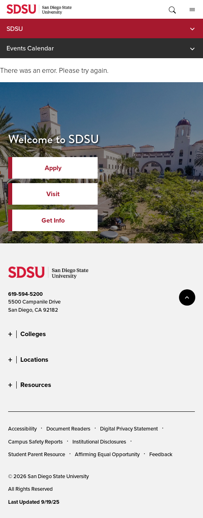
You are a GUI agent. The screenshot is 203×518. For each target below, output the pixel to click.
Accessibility (22, 428)
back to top (187, 297)
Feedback (160, 454)
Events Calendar (30, 48)
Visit (52, 194)
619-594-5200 (25, 294)
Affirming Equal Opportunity (107, 454)
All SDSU (192, 9)
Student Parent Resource (36, 454)
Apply (53, 168)
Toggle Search (171, 9)
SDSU (15, 28)
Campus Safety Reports (35, 441)
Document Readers (68, 428)
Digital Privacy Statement (129, 428)
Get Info (53, 220)
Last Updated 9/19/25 (33, 502)
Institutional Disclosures (99, 441)
